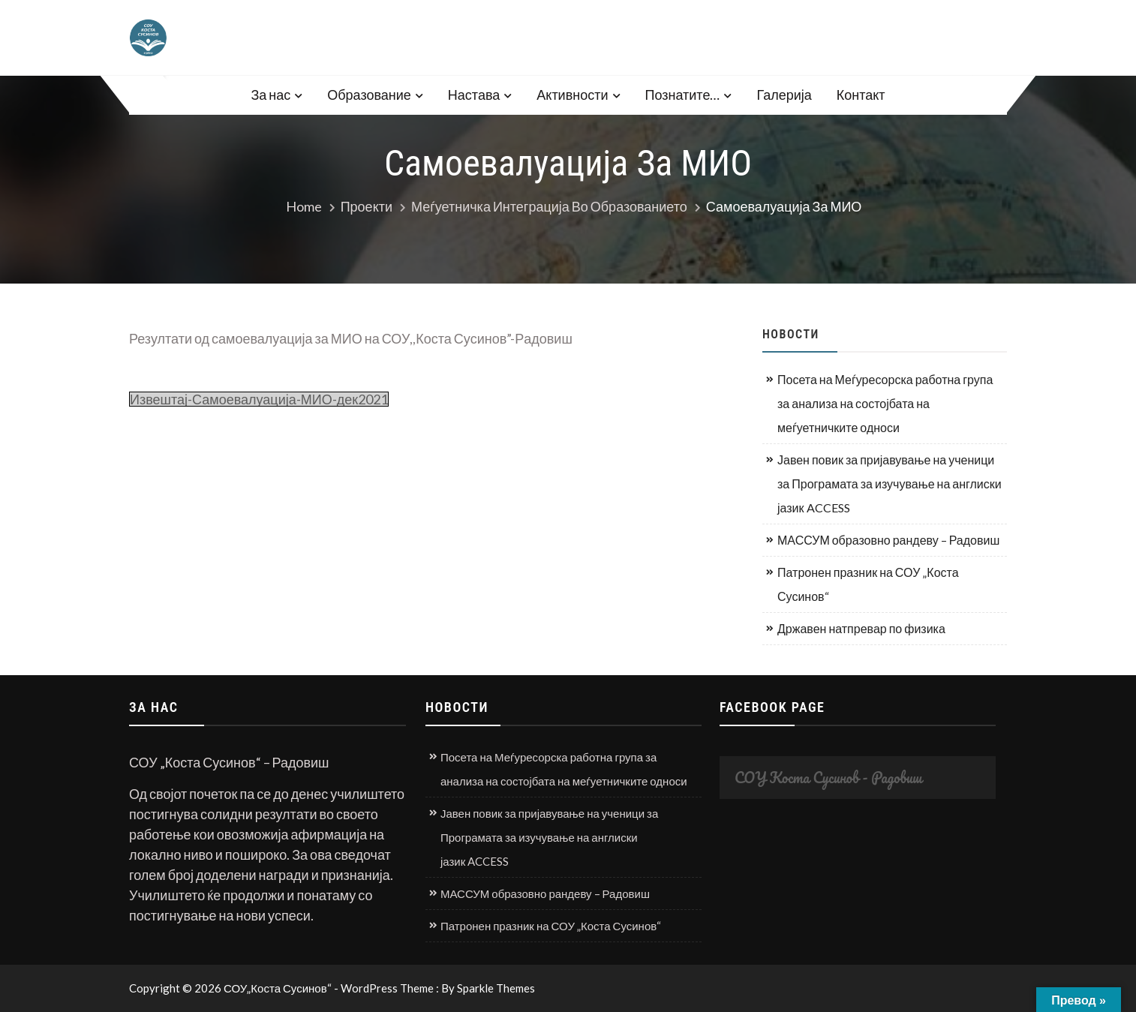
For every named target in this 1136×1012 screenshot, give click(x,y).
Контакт (861, 94)
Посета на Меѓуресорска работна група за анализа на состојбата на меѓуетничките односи (885, 403)
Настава (474, 94)
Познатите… (682, 94)
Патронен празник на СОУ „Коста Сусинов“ (868, 584)
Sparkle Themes (496, 988)
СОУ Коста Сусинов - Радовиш (828, 777)
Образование (369, 94)
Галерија (783, 94)
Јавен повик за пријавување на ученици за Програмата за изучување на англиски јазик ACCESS (889, 483)
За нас (270, 94)
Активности (572, 94)
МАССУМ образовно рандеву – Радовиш (888, 540)
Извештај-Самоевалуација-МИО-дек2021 (259, 399)
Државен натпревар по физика (861, 628)
